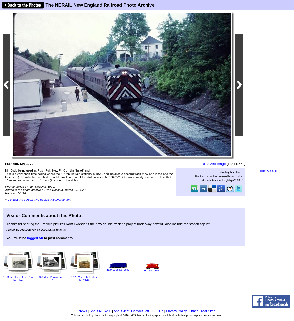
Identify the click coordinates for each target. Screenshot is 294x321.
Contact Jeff (140, 311)
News (83, 311)
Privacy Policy (176, 311)
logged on (35, 238)
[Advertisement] (268, 90)
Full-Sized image (213, 164)
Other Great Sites (202, 311)
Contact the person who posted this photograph (39, 199)
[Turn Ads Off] (268, 170)
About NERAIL (100, 311)
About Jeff (121, 311)
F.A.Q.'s (157, 311)
